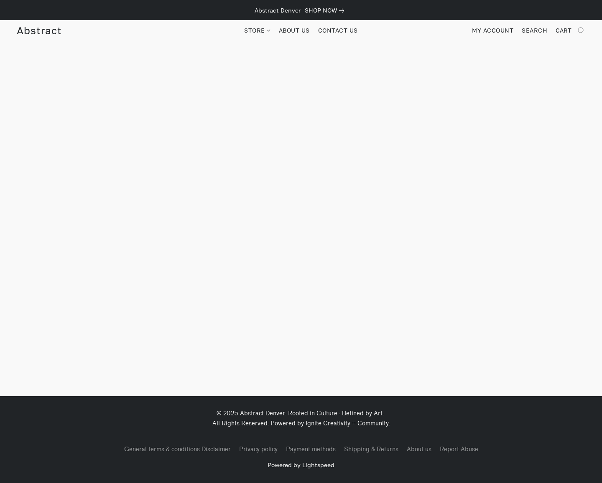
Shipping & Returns (371, 449)
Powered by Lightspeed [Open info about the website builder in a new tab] (301, 464)
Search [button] (534, 30)
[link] (326, 10)
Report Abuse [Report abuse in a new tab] (459, 449)
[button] (39, 30)
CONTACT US (338, 30)
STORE (257, 30)
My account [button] (492, 30)
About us (419, 449)
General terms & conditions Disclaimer (177, 449)
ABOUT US (294, 30)
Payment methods (311, 449)
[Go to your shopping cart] (570, 30)
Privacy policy (258, 449)
